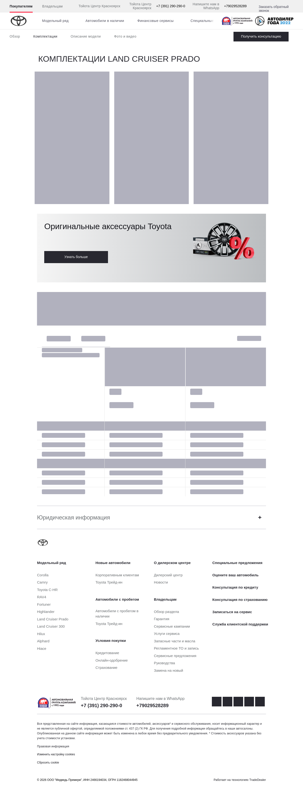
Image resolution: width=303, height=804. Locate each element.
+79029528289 (235, 6)
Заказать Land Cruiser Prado (261, 36)
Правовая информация (53, 746)
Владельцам (52, 6)
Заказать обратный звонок (274, 9)
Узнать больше (76, 257)
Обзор (15, 36)
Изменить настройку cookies (56, 754)
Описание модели (86, 36)
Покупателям (21, 6)
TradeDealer (257, 780)
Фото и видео (125, 36)
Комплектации (45, 36)
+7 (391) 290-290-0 (170, 6)
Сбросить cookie (48, 762)
